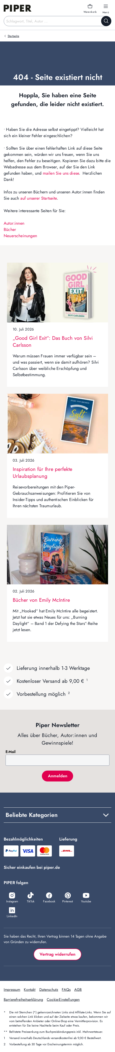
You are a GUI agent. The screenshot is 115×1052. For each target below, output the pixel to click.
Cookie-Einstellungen (63, 999)
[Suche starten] (106, 21)
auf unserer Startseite (38, 198)
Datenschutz (48, 989)
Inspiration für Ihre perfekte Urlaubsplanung (42, 472)
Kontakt (29, 989)
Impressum (12, 989)
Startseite (13, 36)
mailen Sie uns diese (61, 173)
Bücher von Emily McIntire (41, 600)
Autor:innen (14, 223)
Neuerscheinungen (20, 236)
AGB (78, 989)
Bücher (10, 230)
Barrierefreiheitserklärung (23, 999)
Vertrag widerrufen (57, 954)
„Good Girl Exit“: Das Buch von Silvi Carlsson (53, 341)
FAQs (66, 989)
